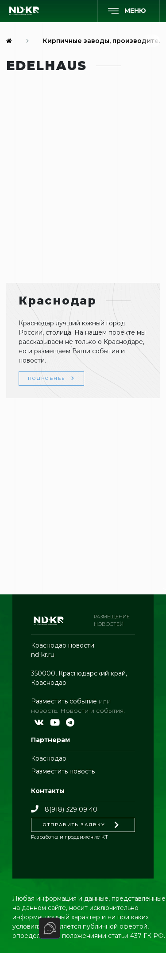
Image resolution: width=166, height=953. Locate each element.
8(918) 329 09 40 (64, 809)
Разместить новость (63, 771)
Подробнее (51, 378)
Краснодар (48, 758)
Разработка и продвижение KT (69, 837)
